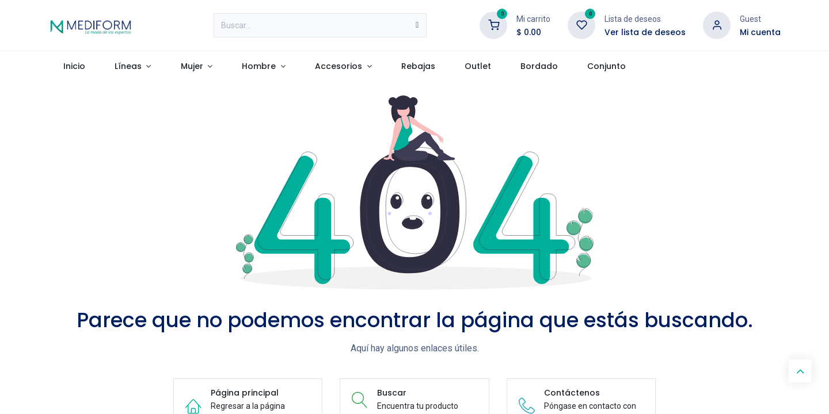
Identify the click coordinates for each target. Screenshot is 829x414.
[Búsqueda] (417, 25)
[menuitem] (74, 66)
